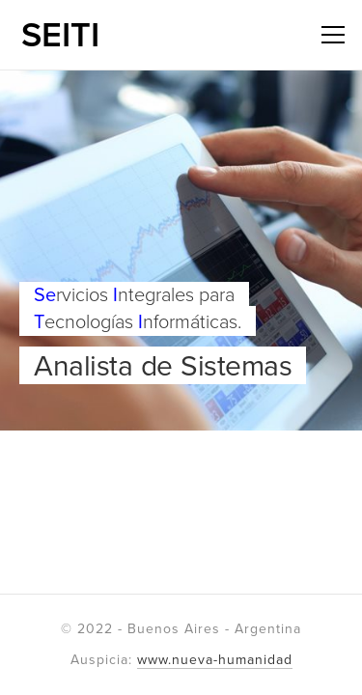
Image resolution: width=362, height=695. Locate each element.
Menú (329, 33)
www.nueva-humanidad (214, 660)
